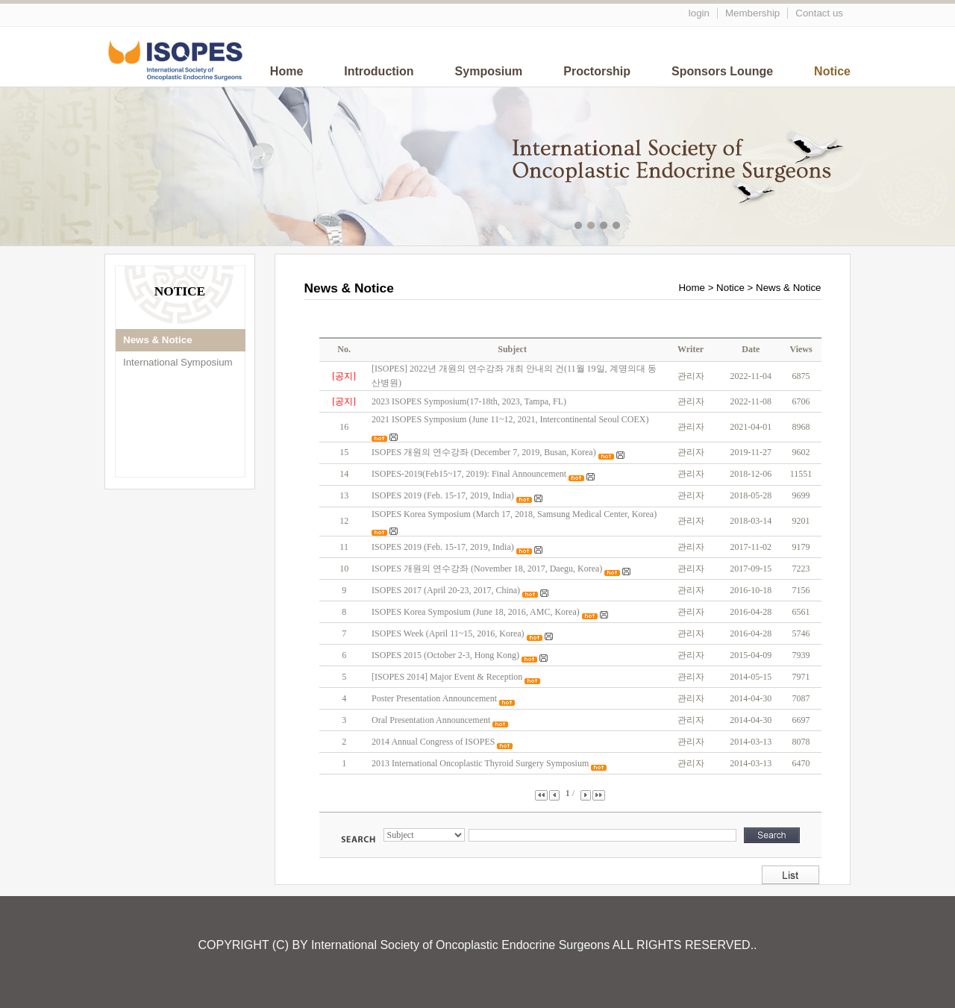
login (699, 13)
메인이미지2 (592, 227)
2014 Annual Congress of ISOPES (433, 741)
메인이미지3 (605, 227)
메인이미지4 (618, 227)
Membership (752, 13)
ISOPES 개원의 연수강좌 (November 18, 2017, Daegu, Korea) (487, 568)
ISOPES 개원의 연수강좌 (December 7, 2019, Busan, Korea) (484, 452)
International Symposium (178, 362)
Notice (832, 71)
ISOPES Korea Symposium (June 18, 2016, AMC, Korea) (476, 612)
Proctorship (596, 71)
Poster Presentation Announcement (434, 698)
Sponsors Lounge (722, 71)
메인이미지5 (630, 227)
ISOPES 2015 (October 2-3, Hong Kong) (445, 655)
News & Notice (157, 339)
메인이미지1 (580, 227)
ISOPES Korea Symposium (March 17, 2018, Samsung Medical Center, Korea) (514, 514)
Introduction (378, 71)
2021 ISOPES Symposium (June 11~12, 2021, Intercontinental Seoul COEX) (510, 419)
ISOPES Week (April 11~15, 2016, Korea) (448, 633)
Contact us (819, 13)
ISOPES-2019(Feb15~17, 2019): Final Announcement (469, 474)
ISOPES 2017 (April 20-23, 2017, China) (446, 590)
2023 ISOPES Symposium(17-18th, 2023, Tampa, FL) (469, 401)
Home (286, 71)
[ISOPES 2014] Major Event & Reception (447, 677)
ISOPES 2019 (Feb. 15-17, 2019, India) (443, 495)
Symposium (489, 71)
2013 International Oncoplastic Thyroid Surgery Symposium (480, 763)
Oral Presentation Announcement (431, 720)
